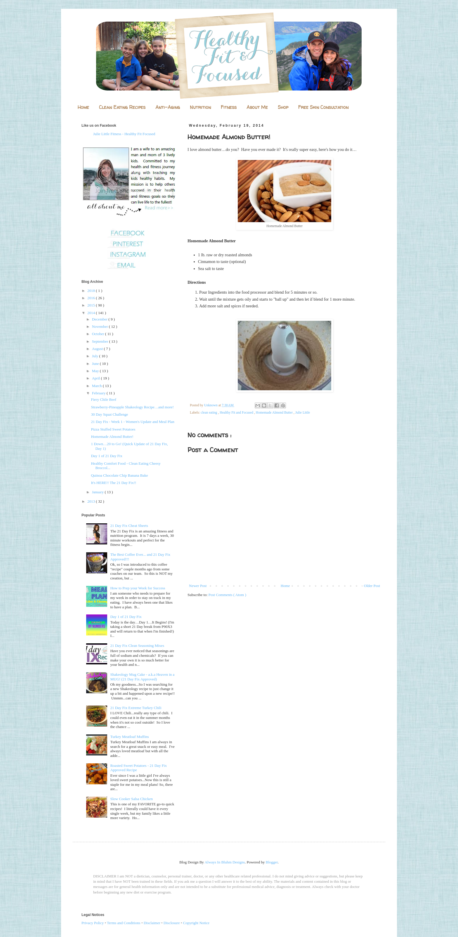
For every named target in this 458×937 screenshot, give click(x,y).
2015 (91, 305)
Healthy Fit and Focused (237, 412)
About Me (257, 107)
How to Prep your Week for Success (137, 588)
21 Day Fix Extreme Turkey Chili (135, 708)
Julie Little (302, 412)
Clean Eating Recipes (122, 107)
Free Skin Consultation (323, 107)
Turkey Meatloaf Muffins (129, 736)
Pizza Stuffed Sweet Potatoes (113, 429)
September (100, 341)
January (98, 492)
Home (83, 107)
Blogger (272, 862)
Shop (283, 107)
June (96, 363)
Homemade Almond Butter (275, 412)
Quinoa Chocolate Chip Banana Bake (119, 475)
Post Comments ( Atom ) (227, 595)
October (98, 334)
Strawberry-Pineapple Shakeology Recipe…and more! (132, 407)
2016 (91, 298)
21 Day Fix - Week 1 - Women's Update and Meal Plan (132, 421)
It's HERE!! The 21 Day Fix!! (113, 482)
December (100, 319)
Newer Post (198, 586)
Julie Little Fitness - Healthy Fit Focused (124, 134)
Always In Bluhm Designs (224, 862)
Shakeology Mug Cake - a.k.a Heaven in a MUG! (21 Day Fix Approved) (142, 676)
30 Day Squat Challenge (109, 414)
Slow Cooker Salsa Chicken (131, 799)
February (99, 393)
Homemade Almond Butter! (112, 436)
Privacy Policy (92, 923)
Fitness (229, 107)
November (100, 326)
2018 (91, 290)
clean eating (209, 412)
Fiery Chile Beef (103, 399)
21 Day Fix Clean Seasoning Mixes (137, 645)
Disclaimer (152, 923)
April (96, 378)
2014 (91, 313)
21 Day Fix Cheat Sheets (129, 525)
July (95, 356)
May (96, 371)
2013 (91, 501)
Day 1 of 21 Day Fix (106, 456)
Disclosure (172, 923)
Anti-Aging (167, 107)
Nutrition (200, 107)
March (97, 386)
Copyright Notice (196, 923)
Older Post (372, 586)
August (98, 348)
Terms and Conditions (123, 923)
